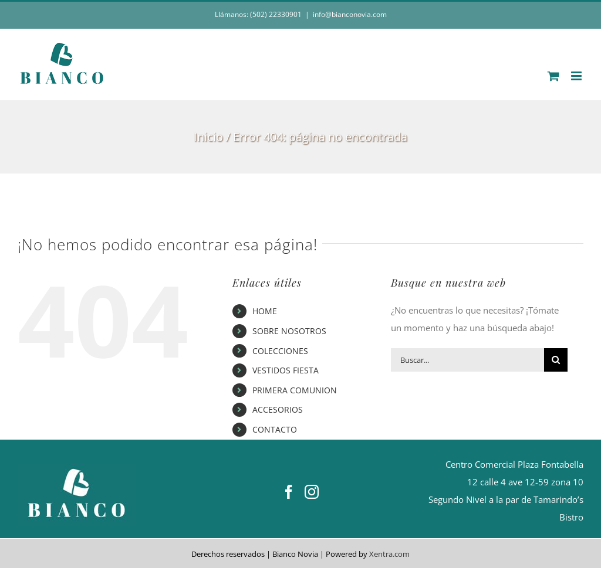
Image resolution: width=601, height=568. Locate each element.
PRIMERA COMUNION (294, 390)
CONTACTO (274, 429)
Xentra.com (389, 554)
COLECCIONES (280, 350)
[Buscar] (556, 360)
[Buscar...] (467, 360)
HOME (264, 311)
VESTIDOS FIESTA (285, 370)
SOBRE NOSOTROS (289, 330)
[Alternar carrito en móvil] (553, 76)
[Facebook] (289, 492)
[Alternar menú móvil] (577, 76)
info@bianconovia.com (350, 14)
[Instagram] (312, 492)
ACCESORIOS (277, 409)
